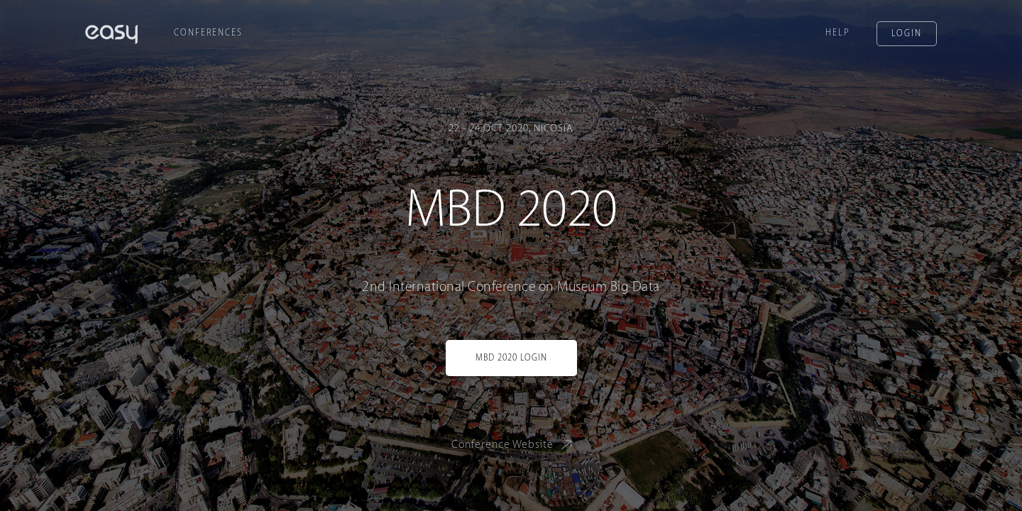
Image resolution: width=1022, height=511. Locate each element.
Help (837, 33)
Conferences (208, 33)
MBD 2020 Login (511, 358)
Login (906, 33)
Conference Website (514, 444)
